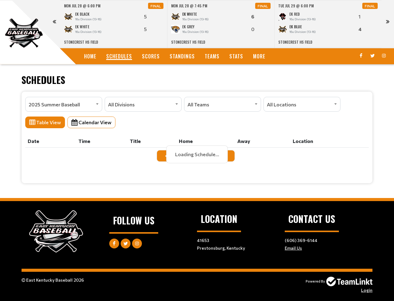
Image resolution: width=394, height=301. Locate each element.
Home (90, 56)
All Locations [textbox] (281, 104)
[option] (113, 24)
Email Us (293, 248)
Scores (151, 56)
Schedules (119, 56)
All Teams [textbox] (198, 104)
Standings (182, 56)
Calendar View (91, 122)
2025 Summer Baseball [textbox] (54, 104)
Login (366, 290)
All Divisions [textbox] (121, 104)
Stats (236, 56)
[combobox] (63, 104)
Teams (212, 56)
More (259, 56)
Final (156, 6)
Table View (45, 122)
